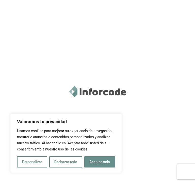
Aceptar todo (99, 162)
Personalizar (32, 162)
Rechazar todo (65, 162)
